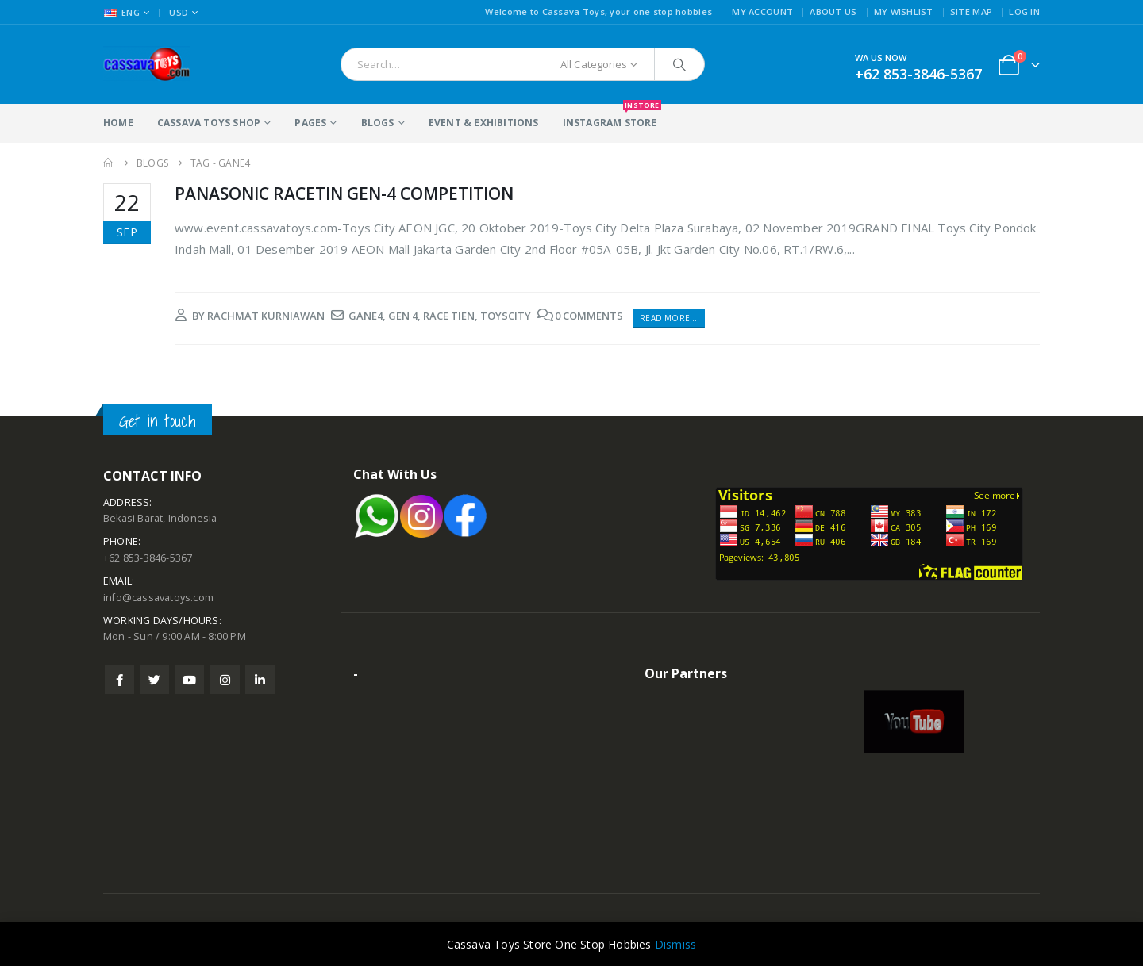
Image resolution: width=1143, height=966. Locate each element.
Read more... (668, 318)
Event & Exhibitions (484, 122)
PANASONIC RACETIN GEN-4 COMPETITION (344, 193)
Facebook (119, 679)
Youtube (189, 679)
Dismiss (675, 944)
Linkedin (260, 679)
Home (118, 122)
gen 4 (403, 316)
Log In (1024, 11)
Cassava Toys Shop (208, 122)
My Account (762, 11)
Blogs (377, 122)
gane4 (365, 316)
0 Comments (589, 316)
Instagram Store (610, 116)
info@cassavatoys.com (158, 597)
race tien (449, 316)
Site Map (971, 11)
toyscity (505, 316)
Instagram (225, 679)
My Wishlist (903, 11)
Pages (310, 122)
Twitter (154, 679)
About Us (833, 11)
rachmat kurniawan (266, 316)
